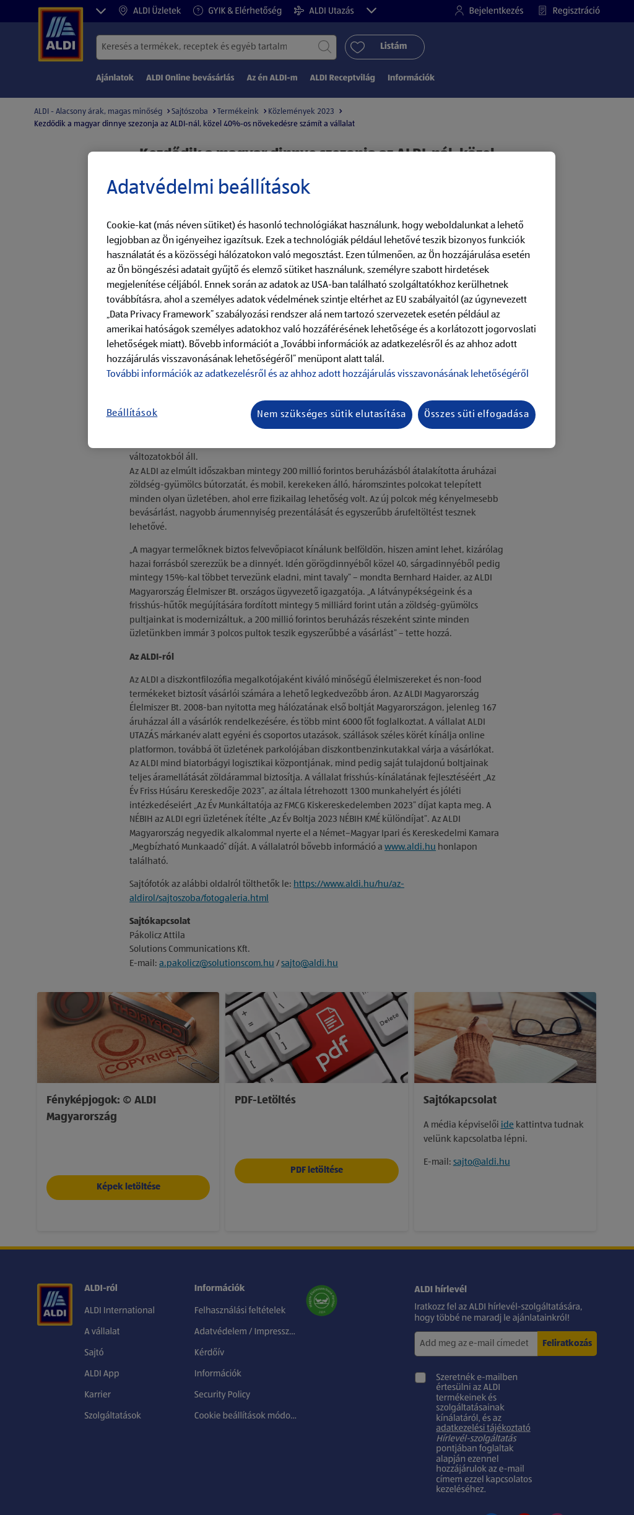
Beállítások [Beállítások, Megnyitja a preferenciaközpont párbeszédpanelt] (132, 413)
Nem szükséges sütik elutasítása (331, 415)
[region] (321, 300)
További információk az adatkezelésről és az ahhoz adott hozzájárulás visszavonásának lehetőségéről (317, 374)
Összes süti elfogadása (476, 415)
